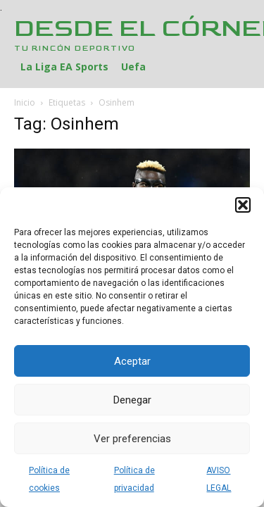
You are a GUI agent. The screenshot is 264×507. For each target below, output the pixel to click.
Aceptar (132, 361)
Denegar (132, 400)
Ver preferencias (132, 438)
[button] (243, 205)
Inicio (24, 102)
